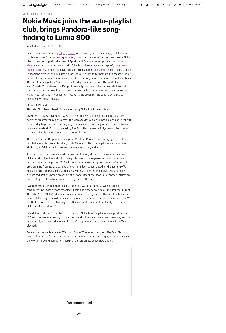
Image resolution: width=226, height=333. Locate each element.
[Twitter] (152, 4)
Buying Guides (102, 4)
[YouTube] (158, 4)
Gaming (121, 4)
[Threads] (169, 4)
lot (60, 53)
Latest (58, 4)
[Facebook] (142, 4)
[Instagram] (147, 4)
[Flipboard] (163, 4)
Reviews (83, 4)
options (70, 53)
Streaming (46, 14)
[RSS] (180, 4)
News (69, 4)
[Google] (174, 4)
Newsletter (193, 4)
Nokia (30, 95)
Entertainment (30, 14)
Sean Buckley (32, 46)
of (64, 53)
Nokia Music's (101, 70)
